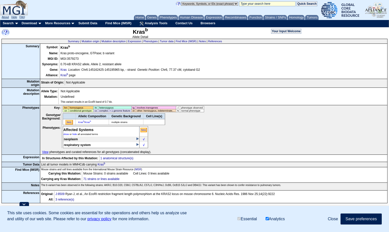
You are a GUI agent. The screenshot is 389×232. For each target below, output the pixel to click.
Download (29, 23)
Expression (134, 41)
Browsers (208, 23)
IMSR (138, 169)
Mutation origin (90, 41)
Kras (63, 70)
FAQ (22, 17)
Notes (202, 41)
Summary (73, 41)
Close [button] (333, 219)
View (45, 152)
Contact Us (184, 23)
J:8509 (59, 194)
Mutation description (113, 41)
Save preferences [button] (361, 219)
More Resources (57, 23)
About (5, 17)
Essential (247, 219)
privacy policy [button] (99, 219)
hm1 (143, 129)
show (66, 134)
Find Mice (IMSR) (118, 23)
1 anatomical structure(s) (116, 158)
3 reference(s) (64, 199)
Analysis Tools (153, 23)
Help (14, 17)
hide (74, 134)
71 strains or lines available (101, 179)
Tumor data (167, 41)
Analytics (275, 219)
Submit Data (87, 23)
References (215, 41)
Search (8, 23)
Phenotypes (150, 41)
